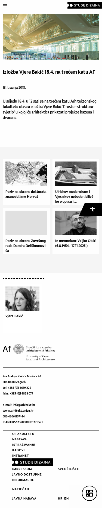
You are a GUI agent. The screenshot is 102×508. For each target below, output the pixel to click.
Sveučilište (68, 469)
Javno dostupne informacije (27, 477)
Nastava (19, 439)
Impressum (22, 469)
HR (60, 498)
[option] (24, 310)
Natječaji (20, 489)
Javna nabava (24, 498)
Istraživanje (23, 445)
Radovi (18, 450)
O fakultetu (23, 434)
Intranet (20, 456)
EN (66, 498)
